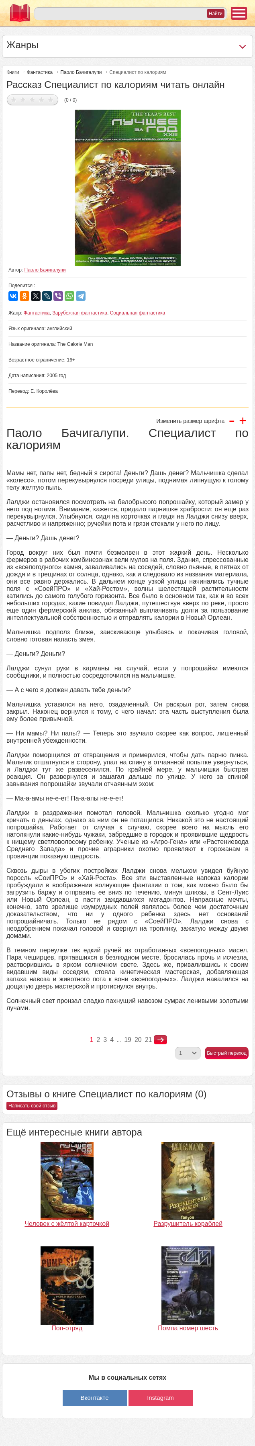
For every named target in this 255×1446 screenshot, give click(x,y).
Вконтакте (94, 1397)
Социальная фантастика (137, 313)
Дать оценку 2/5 (23, 99)
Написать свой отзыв (31, 1106)
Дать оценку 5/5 (50, 99)
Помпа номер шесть (188, 1328)
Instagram (160, 1397)
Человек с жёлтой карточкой (66, 1223)
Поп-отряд (66, 1328)
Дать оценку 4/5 (41, 99)
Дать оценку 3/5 (32, 99)
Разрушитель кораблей (187, 1223)
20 (138, 1039)
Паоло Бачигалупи (81, 72)
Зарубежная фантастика (79, 313)
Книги (12, 72)
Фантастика (40, 72)
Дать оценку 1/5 (13, 99)
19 (127, 1039)
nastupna (160, 1040)
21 (148, 1039)
